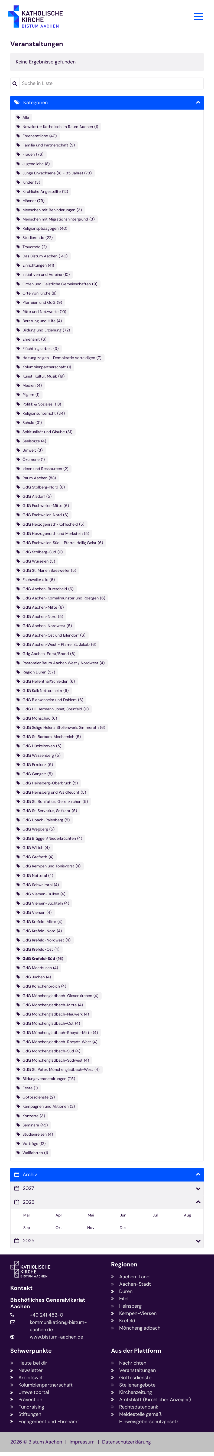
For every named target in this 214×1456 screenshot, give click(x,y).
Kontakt (21, 1288)
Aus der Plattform (136, 1351)
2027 (28, 1188)
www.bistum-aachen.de (56, 1337)
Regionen (124, 1264)
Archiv (30, 1174)
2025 (28, 1240)
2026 (28, 1202)
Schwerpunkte (31, 1351)
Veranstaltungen (36, 44)
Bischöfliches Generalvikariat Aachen (47, 1303)
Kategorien (35, 102)
